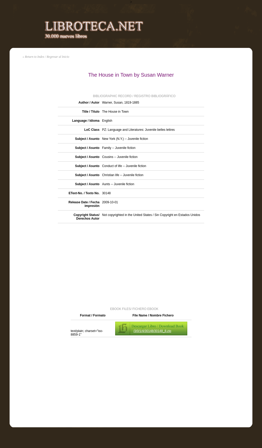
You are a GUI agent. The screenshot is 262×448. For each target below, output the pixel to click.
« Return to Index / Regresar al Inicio (46, 57)
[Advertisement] (131, 264)
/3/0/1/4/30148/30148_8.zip (152, 331)
